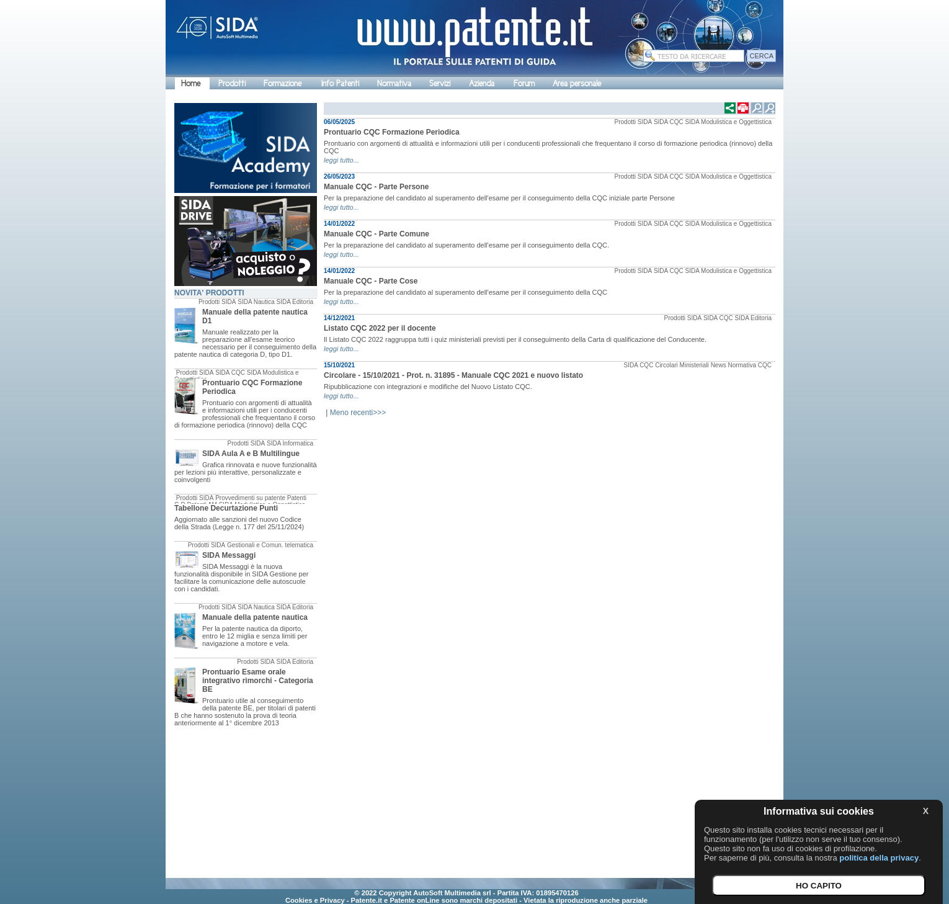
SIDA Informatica (290, 443)
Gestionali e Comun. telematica (270, 545)
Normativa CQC (750, 365)
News (718, 365)
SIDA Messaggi (229, 555)
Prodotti (232, 83)
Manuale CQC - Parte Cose (370, 281)
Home (190, 83)
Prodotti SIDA (217, 301)
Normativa (394, 83)
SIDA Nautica (256, 301)
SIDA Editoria (295, 301)
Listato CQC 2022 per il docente (380, 328)
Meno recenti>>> (358, 412)
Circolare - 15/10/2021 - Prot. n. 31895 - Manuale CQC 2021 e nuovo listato (453, 375)
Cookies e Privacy (315, 900)
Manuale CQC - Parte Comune (376, 234)
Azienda (481, 83)
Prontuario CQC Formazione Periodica (392, 132)
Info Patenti (340, 83)
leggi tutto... (341, 160)
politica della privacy (879, 857)
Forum (524, 83)
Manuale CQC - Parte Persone (376, 186)
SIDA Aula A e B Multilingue (251, 453)
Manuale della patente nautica (255, 617)
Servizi (439, 83)
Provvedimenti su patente (250, 498)
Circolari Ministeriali (682, 365)
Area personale (577, 83)
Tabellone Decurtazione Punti (226, 508)
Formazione (282, 83)
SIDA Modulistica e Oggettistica (728, 122)
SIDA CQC (230, 372)
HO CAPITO (819, 885)
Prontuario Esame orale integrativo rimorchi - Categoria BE (257, 681)
